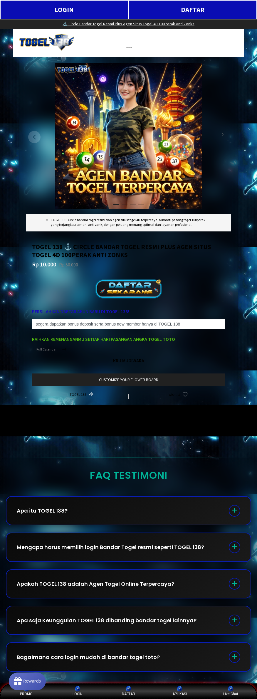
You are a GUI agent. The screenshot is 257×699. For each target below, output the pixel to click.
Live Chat (230, 691)
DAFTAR (193, 9)
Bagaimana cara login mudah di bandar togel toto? (88, 657)
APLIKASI (179, 691)
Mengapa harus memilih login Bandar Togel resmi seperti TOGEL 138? (110, 547)
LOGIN (64, 9)
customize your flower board (128, 379)
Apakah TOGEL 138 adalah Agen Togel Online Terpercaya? (95, 584)
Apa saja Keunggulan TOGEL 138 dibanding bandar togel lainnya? (106, 621)
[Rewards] (27, 681)
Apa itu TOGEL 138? (42, 510)
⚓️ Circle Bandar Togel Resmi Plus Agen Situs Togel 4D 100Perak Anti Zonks (128, 23)
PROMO (26, 691)
